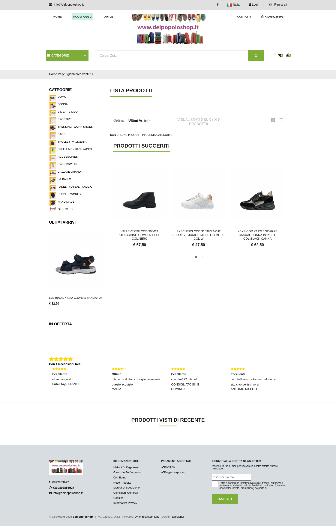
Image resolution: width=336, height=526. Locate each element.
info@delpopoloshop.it (69, 4)
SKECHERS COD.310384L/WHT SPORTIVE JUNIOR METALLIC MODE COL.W (198, 235)
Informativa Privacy (125, 503)
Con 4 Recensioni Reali (65, 364)
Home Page (57, 74)
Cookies (118, 497)
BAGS (61, 134)
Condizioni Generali (125, 492)
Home (57, 16)
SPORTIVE (65, 119)
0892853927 (60, 482)
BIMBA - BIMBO (68, 111)
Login (254, 4)
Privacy (264, 482)
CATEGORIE (58, 55)
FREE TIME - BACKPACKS (75, 149)
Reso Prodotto (122, 482)
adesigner (178, 516)
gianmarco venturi (79, 74)
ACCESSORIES (68, 156)
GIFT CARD (65, 209)
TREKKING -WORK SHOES (75, 126)
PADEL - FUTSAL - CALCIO (75, 186)
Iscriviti (225, 499)
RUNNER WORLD (69, 194)
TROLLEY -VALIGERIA (72, 141)
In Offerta (60, 324)
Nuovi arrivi (82, 16)
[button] (196, 257)
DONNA (63, 104)
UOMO (62, 96)
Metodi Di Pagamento (126, 467)
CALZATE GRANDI (70, 171)
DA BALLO (64, 179)
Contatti (244, 16)
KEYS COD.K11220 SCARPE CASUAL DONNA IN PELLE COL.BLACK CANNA (258, 235)
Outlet (109, 16)
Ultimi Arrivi (62, 222)
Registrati (278, 4)
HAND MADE (66, 201)
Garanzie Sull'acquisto (127, 472)
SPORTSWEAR (67, 164)
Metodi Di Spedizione (126, 487)
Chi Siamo (119, 477)
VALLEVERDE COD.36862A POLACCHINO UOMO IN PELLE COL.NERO (140, 235)
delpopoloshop (83, 516)
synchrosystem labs (147, 516)
